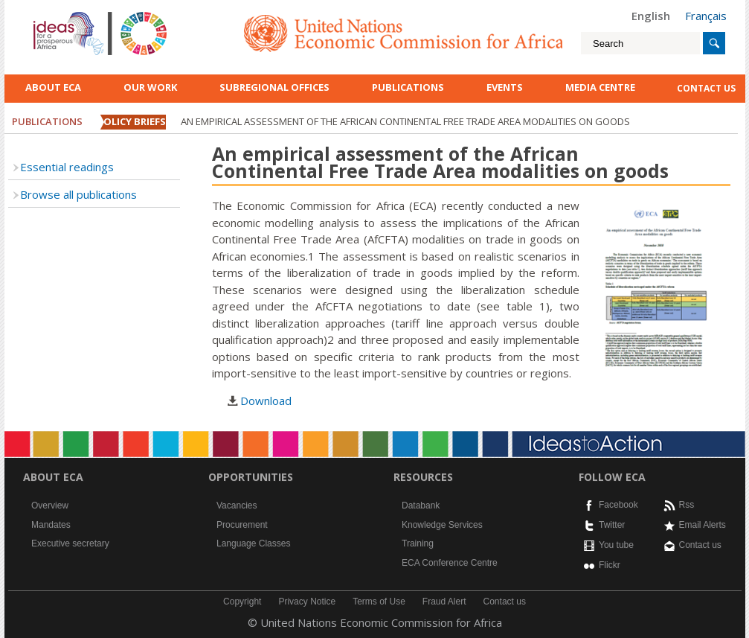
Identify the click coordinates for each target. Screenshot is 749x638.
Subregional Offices (274, 87)
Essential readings (67, 166)
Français (706, 15)
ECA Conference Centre (450, 563)
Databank (421, 505)
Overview (49, 505)
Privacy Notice (306, 601)
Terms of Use (379, 601)
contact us (706, 88)
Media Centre (600, 87)
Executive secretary (70, 543)
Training (418, 543)
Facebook (618, 505)
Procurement (242, 525)
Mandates (51, 525)
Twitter (612, 525)
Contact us (700, 545)
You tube (616, 545)
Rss (687, 505)
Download (266, 400)
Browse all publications (78, 194)
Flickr (609, 565)
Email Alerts (702, 525)
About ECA (53, 87)
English (650, 15)
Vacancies (236, 505)
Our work (150, 87)
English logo (53, 14)
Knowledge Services (442, 525)
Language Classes (253, 543)
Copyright (242, 601)
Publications (408, 87)
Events (504, 87)
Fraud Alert (444, 601)
